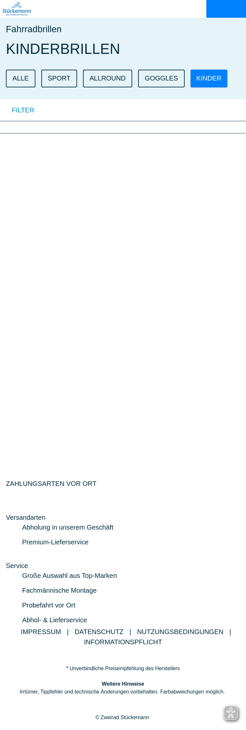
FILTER (17, 109)
